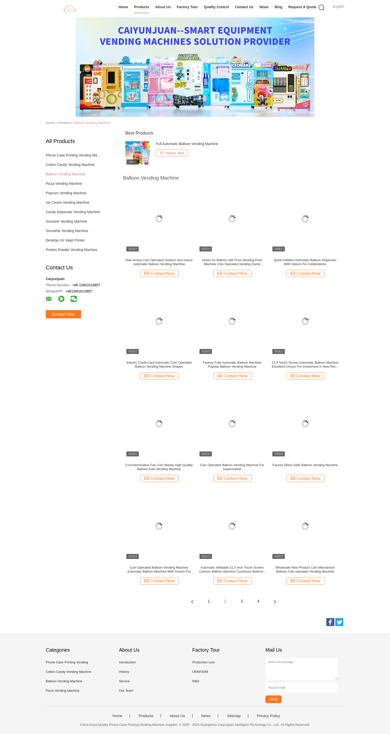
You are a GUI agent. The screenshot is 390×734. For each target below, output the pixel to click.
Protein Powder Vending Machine (71, 250)
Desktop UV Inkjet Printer (65, 240)
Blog (278, 7)
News (264, 7)
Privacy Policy (268, 716)
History (124, 672)
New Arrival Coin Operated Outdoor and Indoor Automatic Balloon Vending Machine (159, 262)
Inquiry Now (172, 153)
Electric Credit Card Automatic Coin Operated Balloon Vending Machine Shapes (159, 364)
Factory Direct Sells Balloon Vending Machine (305, 465)
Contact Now (63, 314)
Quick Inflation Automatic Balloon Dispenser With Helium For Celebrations (305, 262)
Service (124, 681)
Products (141, 7)
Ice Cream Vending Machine (68, 202)
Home (123, 7)
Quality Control (216, 7)
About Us (163, 7)
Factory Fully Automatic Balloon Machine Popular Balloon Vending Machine (232, 364)
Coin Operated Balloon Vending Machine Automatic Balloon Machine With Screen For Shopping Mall (159, 570)
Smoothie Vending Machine (67, 231)
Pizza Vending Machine (64, 184)
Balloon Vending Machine (92, 123)
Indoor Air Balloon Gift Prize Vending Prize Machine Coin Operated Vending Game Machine (232, 262)
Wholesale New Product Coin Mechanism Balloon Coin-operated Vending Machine (305, 569)
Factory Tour (187, 7)
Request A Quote (302, 7)
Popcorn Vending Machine (66, 193)
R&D (195, 681)
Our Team (126, 690)
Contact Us (244, 7)
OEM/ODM (200, 672)
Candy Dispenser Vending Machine (73, 212)
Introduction (127, 662)
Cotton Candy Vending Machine (70, 165)
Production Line (203, 662)
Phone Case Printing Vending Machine (74, 155)
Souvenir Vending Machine (66, 221)
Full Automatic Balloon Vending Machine (187, 144)
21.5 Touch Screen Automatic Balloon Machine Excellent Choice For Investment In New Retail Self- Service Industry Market (305, 365)
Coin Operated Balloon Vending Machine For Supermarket (232, 467)
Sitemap (234, 716)
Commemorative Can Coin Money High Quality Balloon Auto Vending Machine (159, 467)
